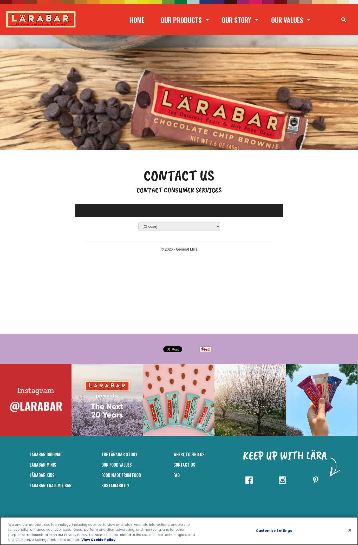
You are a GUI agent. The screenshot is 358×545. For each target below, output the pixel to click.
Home (137, 20)
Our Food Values (116, 465)
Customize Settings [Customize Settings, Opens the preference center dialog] (274, 530)
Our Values (287, 20)
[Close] (349, 530)
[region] (179, 531)
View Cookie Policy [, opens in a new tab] (98, 539)
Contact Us (184, 465)
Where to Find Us (189, 454)
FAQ (176, 475)
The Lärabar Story (119, 454)
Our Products (181, 20)
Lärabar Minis (43, 465)
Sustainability (115, 485)
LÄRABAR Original (46, 454)
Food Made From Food (121, 475)
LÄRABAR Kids (42, 475)
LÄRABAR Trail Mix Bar (50, 485)
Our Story (236, 20)
